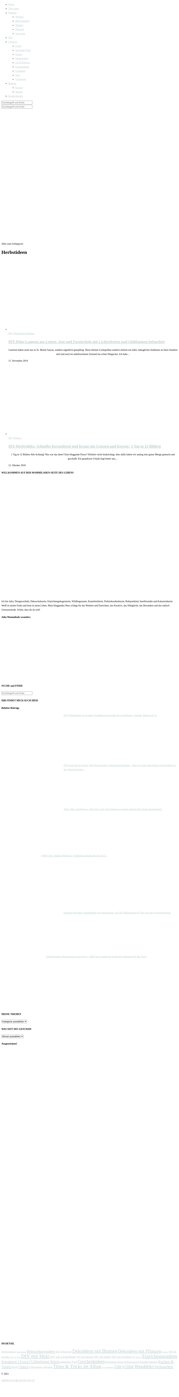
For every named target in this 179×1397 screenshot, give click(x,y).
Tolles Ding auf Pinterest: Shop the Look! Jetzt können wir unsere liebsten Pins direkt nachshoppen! (113, 809)
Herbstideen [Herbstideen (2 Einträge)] (111, 1362)
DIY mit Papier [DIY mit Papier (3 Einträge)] (102, 1356)
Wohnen (12, 13)
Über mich (13, 8)
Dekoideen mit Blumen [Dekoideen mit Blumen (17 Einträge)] (94, 1351)
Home (11, 4)
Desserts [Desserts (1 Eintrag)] (165, 1352)
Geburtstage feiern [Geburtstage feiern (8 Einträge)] (45, 1361)
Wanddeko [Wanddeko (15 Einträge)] (144, 1366)
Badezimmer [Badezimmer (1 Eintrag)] (21, 1352)
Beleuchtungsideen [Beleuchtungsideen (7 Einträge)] (41, 1351)
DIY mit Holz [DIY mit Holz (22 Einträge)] (35, 1356)
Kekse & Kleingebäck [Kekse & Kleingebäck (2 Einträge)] (128, 1362)
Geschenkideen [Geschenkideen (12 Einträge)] (91, 1361)
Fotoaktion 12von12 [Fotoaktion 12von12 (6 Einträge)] (15, 1362)
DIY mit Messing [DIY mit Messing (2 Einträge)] (85, 1357)
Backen (19, 92)
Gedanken (20, 71)
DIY (10, 37)
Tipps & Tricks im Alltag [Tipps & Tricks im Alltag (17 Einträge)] (77, 1366)
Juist (17, 75)
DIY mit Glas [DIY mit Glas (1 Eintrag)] (15, 1357)
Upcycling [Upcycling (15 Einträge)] (124, 1366)
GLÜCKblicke (22, 62)
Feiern (18, 46)
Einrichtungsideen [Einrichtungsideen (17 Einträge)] (159, 1356)
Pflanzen (19, 29)
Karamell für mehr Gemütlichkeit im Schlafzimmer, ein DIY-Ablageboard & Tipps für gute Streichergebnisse (117, 912)
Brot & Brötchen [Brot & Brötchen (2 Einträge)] (63, 1351)
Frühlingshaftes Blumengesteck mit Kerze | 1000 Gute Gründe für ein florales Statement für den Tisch (96, 956)
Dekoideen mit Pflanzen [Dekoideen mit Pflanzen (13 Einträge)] (139, 1351)
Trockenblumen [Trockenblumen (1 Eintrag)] (108, 1367)
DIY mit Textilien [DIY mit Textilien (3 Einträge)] (121, 1356)
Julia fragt (20, 33)
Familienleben (22, 67)
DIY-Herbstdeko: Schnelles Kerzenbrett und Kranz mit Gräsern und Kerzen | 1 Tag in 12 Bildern (84, 446)
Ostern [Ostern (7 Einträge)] (23, 1367)
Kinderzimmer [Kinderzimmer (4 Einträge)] (149, 1362)
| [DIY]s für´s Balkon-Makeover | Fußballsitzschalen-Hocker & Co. (74, 855)
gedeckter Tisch (23, 50)
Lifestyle (12, 42)
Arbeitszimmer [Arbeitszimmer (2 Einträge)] (8, 1351)
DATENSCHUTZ (26, 1380)
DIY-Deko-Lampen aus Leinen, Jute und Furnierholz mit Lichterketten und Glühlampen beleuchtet (86, 342)
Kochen (19, 87)
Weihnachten (21, 58)
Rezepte (12, 83)
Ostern (18, 54)
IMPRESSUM (8, 1380)
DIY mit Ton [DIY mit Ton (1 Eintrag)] (136, 1357)
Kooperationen (15, 96)
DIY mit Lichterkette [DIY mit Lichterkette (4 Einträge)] (63, 1357)
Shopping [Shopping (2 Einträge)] (47, 1367)
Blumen (19, 25)
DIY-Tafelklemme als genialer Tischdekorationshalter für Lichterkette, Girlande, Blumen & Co (110, 715)
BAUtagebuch (22, 21)
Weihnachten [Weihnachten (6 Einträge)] (164, 1367)
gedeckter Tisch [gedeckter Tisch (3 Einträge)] (68, 1361)
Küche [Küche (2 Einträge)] (15, 1367)
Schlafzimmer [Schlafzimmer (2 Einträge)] (36, 1367)
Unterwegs (20, 79)
